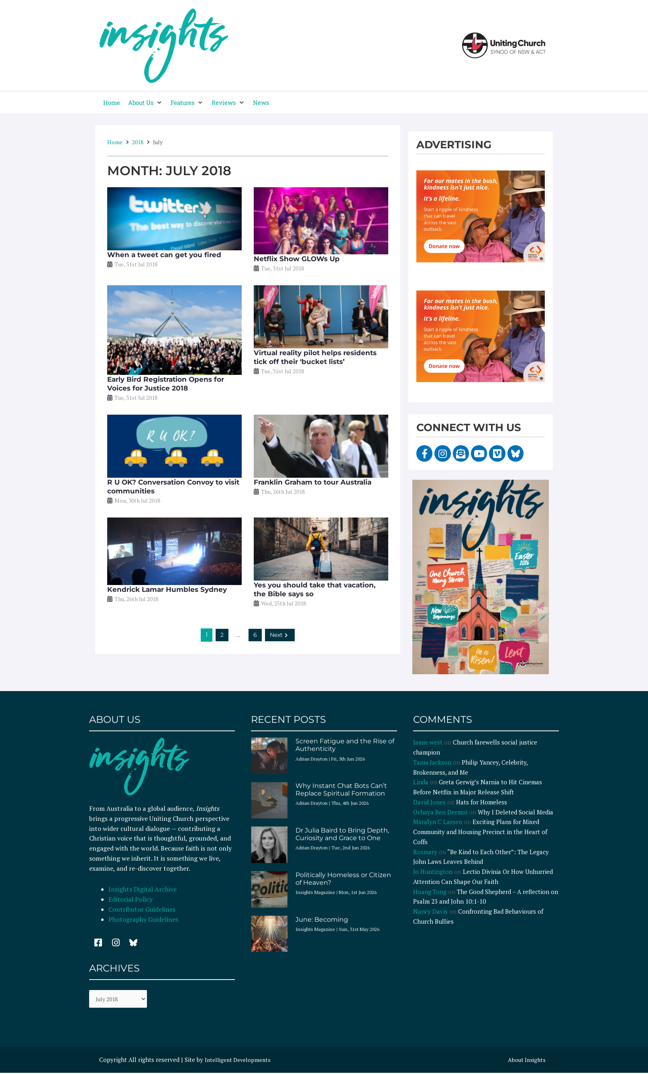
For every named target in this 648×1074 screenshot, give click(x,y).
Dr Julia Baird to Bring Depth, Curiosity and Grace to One (342, 834)
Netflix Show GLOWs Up (297, 259)
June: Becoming (321, 919)
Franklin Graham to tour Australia (312, 482)
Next (280, 634)
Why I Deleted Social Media (515, 812)
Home (114, 142)
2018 (137, 142)
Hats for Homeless (481, 802)
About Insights (525, 1061)
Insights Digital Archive (142, 889)
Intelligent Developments (240, 1061)
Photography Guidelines (143, 919)
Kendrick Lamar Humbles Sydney (167, 589)
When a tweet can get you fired (164, 255)
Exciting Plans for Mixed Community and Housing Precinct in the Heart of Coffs (480, 832)
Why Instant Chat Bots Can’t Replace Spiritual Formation (341, 789)
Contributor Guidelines (141, 909)
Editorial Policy (131, 899)
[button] (145, 103)
